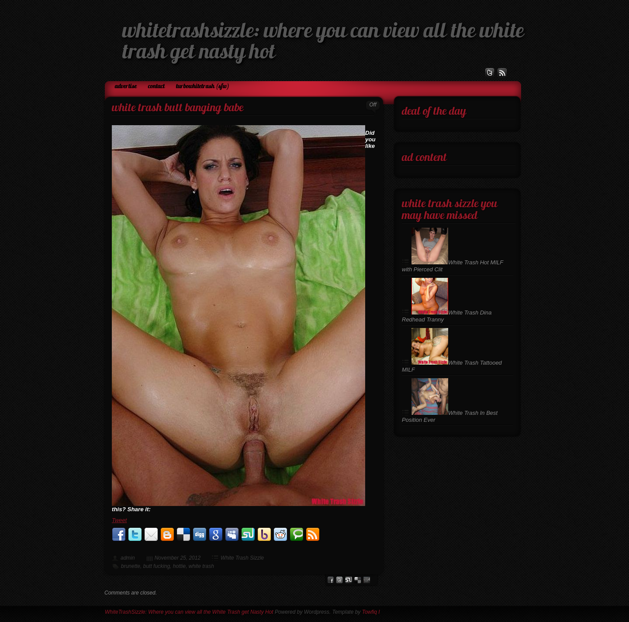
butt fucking (156, 566)
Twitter (339, 580)
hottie (179, 566)
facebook (330, 580)
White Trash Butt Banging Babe (177, 108)
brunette (130, 566)
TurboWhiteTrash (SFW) (202, 86)
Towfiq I (371, 612)
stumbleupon (348, 580)
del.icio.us (357, 580)
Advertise (126, 86)
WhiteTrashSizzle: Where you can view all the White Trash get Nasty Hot (189, 612)
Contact (156, 86)
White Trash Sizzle (242, 558)
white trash (201, 566)
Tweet (119, 520)
